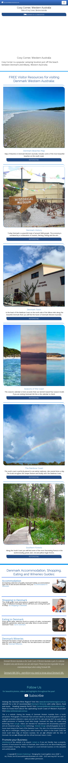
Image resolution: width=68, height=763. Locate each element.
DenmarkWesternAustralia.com (10, 2)
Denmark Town (34, 309)
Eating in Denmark (12, 619)
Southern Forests (34, 547)
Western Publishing (23, 754)
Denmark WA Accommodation (34, 14)
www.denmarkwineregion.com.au (52, 702)
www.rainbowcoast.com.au (16, 711)
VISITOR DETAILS (34, 159)
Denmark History (34, 230)
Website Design (40, 726)
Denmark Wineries (12, 638)
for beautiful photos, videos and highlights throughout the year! (29, 691)
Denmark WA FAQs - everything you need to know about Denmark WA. (34, 672)
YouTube (23, 726)
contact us (35, 742)
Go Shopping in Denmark (18, 605)
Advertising (6, 742)
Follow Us (34, 687)
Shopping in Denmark (14, 600)
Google (17, 724)
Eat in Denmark (19, 625)
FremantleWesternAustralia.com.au (51, 706)
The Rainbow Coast (34, 468)
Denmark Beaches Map (34, 151)
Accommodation (11, 580)
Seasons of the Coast (34, 389)
